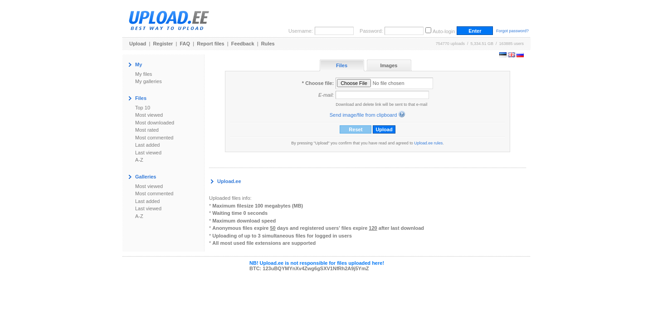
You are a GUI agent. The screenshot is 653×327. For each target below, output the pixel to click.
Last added (147, 145)
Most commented (154, 137)
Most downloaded (154, 122)
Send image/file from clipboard (363, 115)
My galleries (148, 81)
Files (341, 65)
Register (163, 43)
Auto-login (444, 31)
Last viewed (148, 152)
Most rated (147, 130)
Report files (210, 43)
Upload (137, 43)
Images (389, 65)
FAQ (185, 43)
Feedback (242, 43)
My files (143, 74)
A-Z (139, 160)
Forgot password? (512, 31)
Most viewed (149, 115)
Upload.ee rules (428, 143)
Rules (268, 43)
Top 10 (142, 107)
